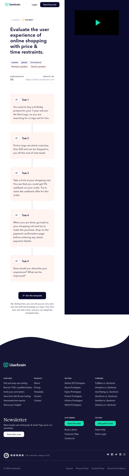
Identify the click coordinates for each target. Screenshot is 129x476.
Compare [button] (99, 378)
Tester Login (100, 434)
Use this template (32, 295)
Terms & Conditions (116, 468)
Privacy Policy (82, 468)
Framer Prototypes (73, 396)
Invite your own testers (14, 391)
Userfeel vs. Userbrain (105, 400)
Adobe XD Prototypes (75, 383)
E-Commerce (36, 62)
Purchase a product (19, 66)
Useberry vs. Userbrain (105, 404)
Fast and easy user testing (15, 383)
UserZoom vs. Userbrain (106, 396)
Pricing (37, 387)
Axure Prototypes (73, 387)
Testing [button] (68, 378)
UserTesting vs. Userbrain (106, 391)
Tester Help (100, 429)
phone (24, 62)
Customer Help (72, 434)
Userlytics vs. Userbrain (105, 387)
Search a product (38, 66)
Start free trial (49, 4)
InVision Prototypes (73, 400)
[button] (32, 100)
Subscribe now (14, 434)
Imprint (69, 468)
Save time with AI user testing (17, 396)
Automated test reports (14, 400)
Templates (38, 391)
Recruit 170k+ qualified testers (18, 387)
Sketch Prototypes (73, 404)
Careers (37, 396)
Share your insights (12, 404)
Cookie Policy (98, 468)
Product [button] (38, 378)
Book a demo (71, 429)
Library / (17, 20)
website (15, 62)
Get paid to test (105, 423)
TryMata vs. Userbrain (105, 383)
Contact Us (70, 438)
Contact (37, 400)
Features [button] (8, 378)
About (37, 383)
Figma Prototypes (73, 391)
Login (34, 4)
